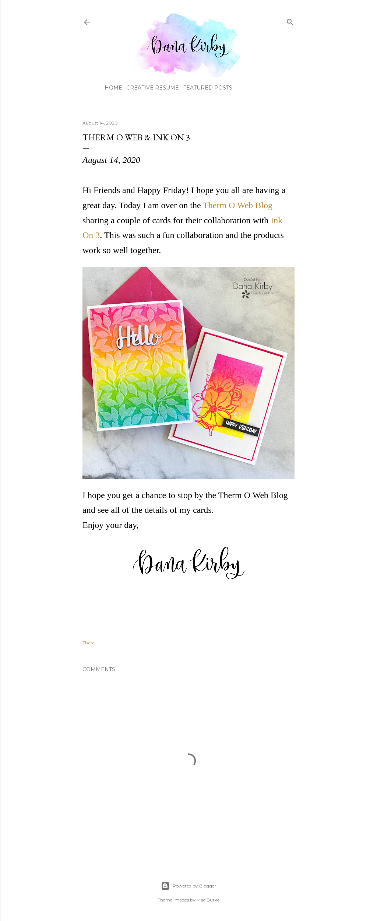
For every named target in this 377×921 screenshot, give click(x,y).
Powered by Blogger (188, 886)
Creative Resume (152, 87)
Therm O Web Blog (237, 205)
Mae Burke (208, 900)
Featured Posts (207, 87)
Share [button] (88, 642)
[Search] (290, 20)
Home (113, 87)
